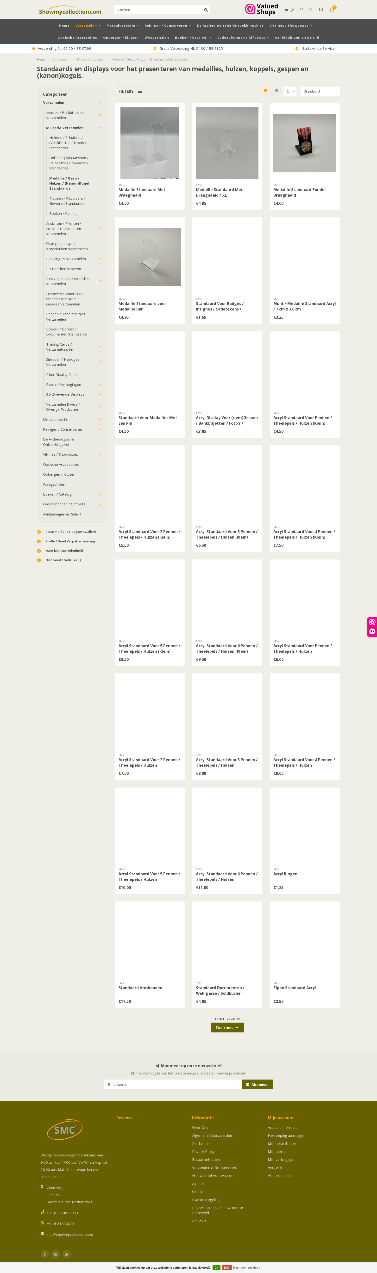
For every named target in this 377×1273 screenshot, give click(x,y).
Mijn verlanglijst (281, 1159)
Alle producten (280, 1175)
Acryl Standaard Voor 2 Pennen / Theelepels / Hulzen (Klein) (149, 534)
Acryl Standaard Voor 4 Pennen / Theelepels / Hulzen (304, 762)
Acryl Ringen (285, 873)
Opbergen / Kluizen (121, 37)
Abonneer (257, 1084)
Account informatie (283, 1127)
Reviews (199, 1220)
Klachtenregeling (206, 1199)
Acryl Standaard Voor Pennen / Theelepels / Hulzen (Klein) (302, 420)
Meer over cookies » (247, 1267)
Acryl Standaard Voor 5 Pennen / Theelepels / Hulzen (149, 876)
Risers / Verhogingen (63, 384)
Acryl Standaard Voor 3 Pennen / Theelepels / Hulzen (227, 762)
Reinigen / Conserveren (166, 25)
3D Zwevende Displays (65, 394)
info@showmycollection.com (70, 1234)
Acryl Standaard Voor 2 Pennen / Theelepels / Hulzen (149, 762)
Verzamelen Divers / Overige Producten (63, 407)
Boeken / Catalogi (191, 37)
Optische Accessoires (77, 37)
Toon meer (226, 1027)
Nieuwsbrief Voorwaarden (213, 1175)
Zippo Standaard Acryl (294, 987)
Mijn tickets (277, 1151)
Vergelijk (275, 1167)
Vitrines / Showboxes (289, 25)
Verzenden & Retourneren (214, 1167)
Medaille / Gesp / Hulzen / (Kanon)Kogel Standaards (69, 183)
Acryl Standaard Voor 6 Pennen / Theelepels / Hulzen (227, 876)
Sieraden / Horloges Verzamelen (63, 362)
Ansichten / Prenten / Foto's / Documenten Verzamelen (63, 228)
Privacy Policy (203, 1151)
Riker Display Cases (62, 374)
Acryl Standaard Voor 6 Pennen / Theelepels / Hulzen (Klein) (227, 648)
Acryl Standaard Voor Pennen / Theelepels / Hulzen (302, 648)
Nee (226, 1267)
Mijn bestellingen (282, 1143)
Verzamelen (86, 25)
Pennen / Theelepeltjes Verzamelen (65, 316)
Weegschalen (157, 37)
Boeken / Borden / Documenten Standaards (66, 331)
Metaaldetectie (121, 25)
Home (64, 25)
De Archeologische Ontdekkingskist (230, 25)
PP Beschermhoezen (63, 268)
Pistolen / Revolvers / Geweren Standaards (67, 201)
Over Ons (200, 1127)
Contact (198, 1191)
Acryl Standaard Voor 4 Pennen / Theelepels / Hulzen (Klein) (304, 534)
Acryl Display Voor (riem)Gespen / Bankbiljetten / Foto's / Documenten (227, 423)
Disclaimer (200, 1143)
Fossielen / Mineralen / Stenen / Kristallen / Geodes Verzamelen (65, 298)
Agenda (198, 1183)
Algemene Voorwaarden (212, 1135)
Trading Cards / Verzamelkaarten (60, 347)
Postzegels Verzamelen (66, 258)
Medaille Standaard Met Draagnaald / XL (219, 192)
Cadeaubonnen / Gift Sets (241, 37)
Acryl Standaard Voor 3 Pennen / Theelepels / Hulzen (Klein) (227, 534)
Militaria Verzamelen (64, 127)
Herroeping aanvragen (286, 1135)
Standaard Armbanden (140, 987)
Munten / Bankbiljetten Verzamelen (65, 115)
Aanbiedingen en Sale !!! (297, 37)
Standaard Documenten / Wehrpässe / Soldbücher (220, 990)
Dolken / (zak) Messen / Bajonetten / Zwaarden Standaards (68, 162)
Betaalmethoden (206, 1159)
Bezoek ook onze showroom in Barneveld (217, 1210)
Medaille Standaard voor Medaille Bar (142, 306)
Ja (216, 1267)
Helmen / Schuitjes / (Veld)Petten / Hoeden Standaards (68, 142)
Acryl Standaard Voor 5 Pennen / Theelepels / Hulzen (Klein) (149, 648)
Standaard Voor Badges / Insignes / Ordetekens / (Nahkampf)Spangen (220, 309)
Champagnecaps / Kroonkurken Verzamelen (67, 246)
